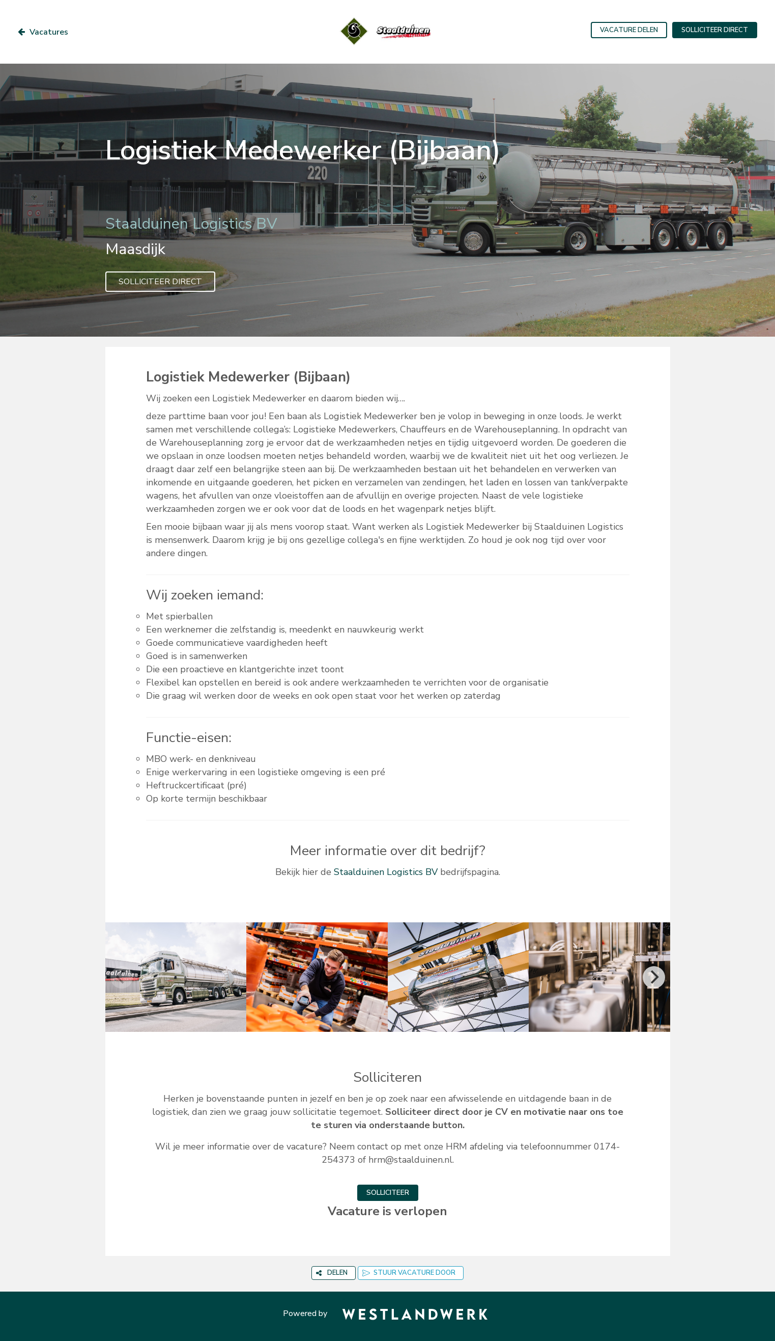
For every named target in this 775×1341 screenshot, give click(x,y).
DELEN (332, 1272)
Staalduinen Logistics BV (386, 872)
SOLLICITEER (387, 1192)
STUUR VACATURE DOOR (408, 1272)
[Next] (654, 977)
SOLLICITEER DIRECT (714, 30)
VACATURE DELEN (629, 30)
